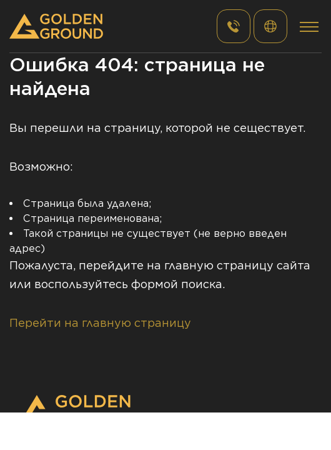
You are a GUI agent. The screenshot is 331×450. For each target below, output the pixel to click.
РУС (270, 26)
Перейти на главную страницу (100, 322)
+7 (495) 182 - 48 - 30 (233, 26)
